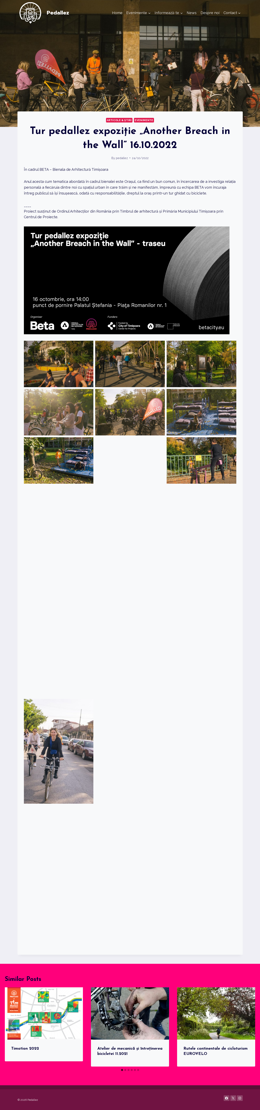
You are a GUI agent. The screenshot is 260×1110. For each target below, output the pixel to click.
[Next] (248, 1027)
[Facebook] (226, 1098)
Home (117, 13)
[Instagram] (240, 1098)
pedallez (122, 158)
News (192, 13)
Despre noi (210, 13)
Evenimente (144, 120)
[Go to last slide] (12, 1027)
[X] (233, 1098)
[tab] (122, 1070)
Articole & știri (119, 120)
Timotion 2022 (25, 1049)
